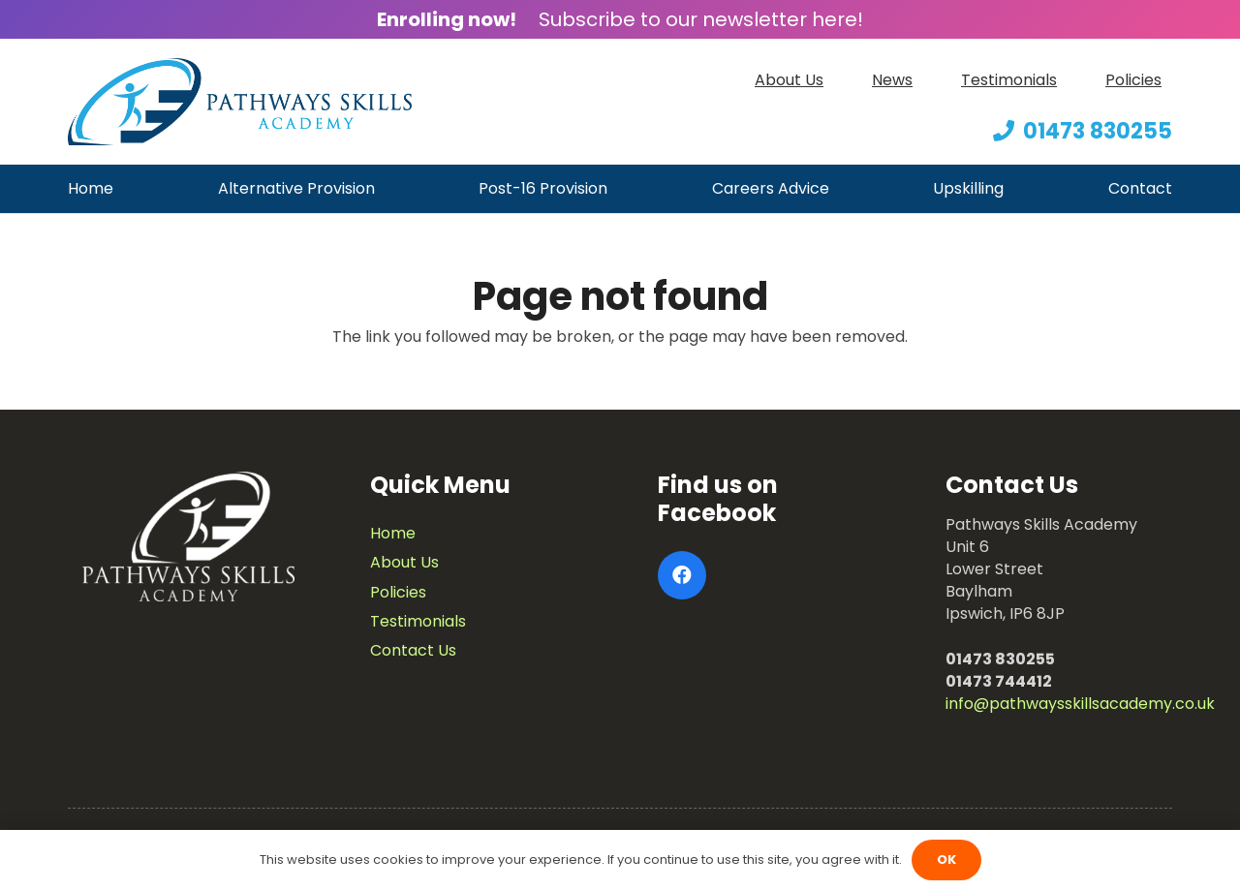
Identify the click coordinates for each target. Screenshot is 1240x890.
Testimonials (418, 621)
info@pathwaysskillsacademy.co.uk (1080, 703)
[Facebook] (682, 575)
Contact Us (413, 650)
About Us (404, 562)
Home (393, 533)
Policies (398, 592)
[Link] (240, 101)
